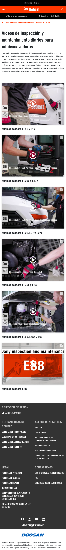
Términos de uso (9, 488)
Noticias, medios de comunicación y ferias (45, 439)
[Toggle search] (62, 9)
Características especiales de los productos (49, 457)
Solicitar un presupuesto (14, 432)
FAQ (36, 478)
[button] (61, 85)
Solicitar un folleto (12, 447)
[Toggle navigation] (4, 9)
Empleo (38, 427)
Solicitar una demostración (15, 442)
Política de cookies (11, 478)
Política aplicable (10, 483)
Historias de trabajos (45, 450)
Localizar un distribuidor (14, 437)
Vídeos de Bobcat (43, 445)
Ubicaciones (40, 432)
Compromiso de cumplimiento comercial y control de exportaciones (16, 496)
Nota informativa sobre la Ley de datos (16, 505)
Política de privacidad (12, 473)
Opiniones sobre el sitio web (48, 483)
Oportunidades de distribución (49, 473)
